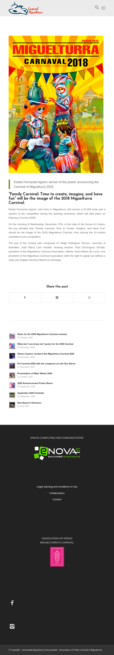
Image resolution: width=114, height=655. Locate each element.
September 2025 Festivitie (30, 393)
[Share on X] (57, 298)
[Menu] (103, 8)
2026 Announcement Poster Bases (35, 383)
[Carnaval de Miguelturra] (47, 8)
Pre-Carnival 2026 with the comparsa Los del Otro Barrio (46, 363)
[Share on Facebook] (25, 298)
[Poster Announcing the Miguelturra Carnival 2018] (56, 104)
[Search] (95, 8)
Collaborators (56, 493)
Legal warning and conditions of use (57, 486)
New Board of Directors (29, 403)
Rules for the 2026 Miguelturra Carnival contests (42, 334)
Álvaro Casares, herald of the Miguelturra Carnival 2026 (45, 354)
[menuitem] (95, 8)
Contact (57, 499)
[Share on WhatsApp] (89, 298)
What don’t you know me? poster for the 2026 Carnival (45, 344)
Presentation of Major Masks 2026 (34, 373)
